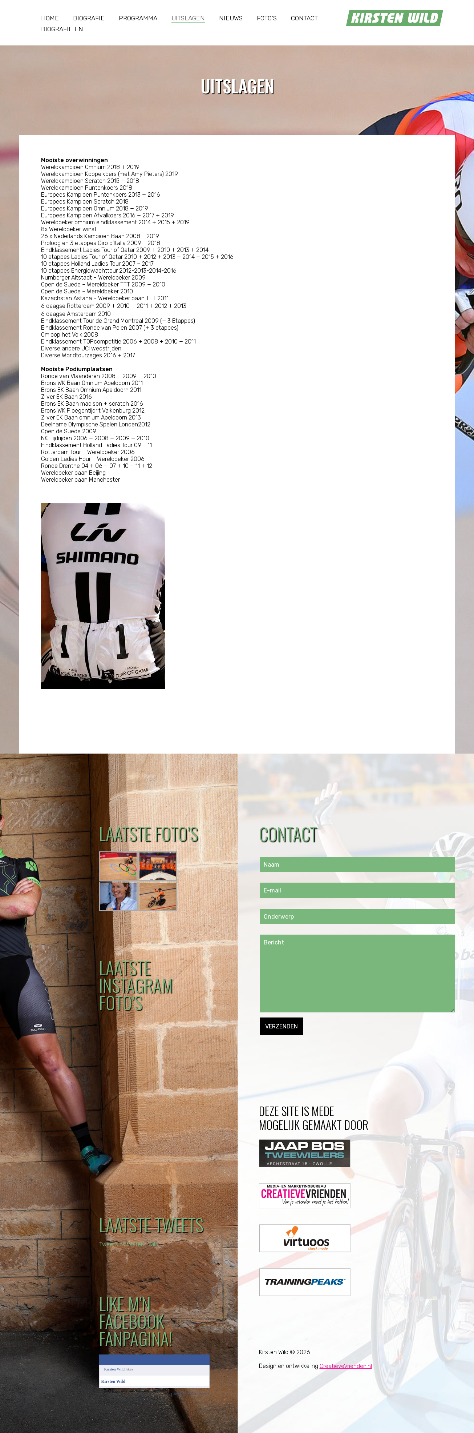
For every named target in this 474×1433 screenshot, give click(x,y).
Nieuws (231, 18)
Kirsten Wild (114, 1369)
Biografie (89, 18)
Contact (304, 18)
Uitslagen (188, 18)
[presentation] (315, 1049)
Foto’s (267, 18)
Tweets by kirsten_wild (129, 1244)
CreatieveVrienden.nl (346, 1365)
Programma (138, 18)
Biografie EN (62, 29)
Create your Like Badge (190, 1394)
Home (50, 18)
